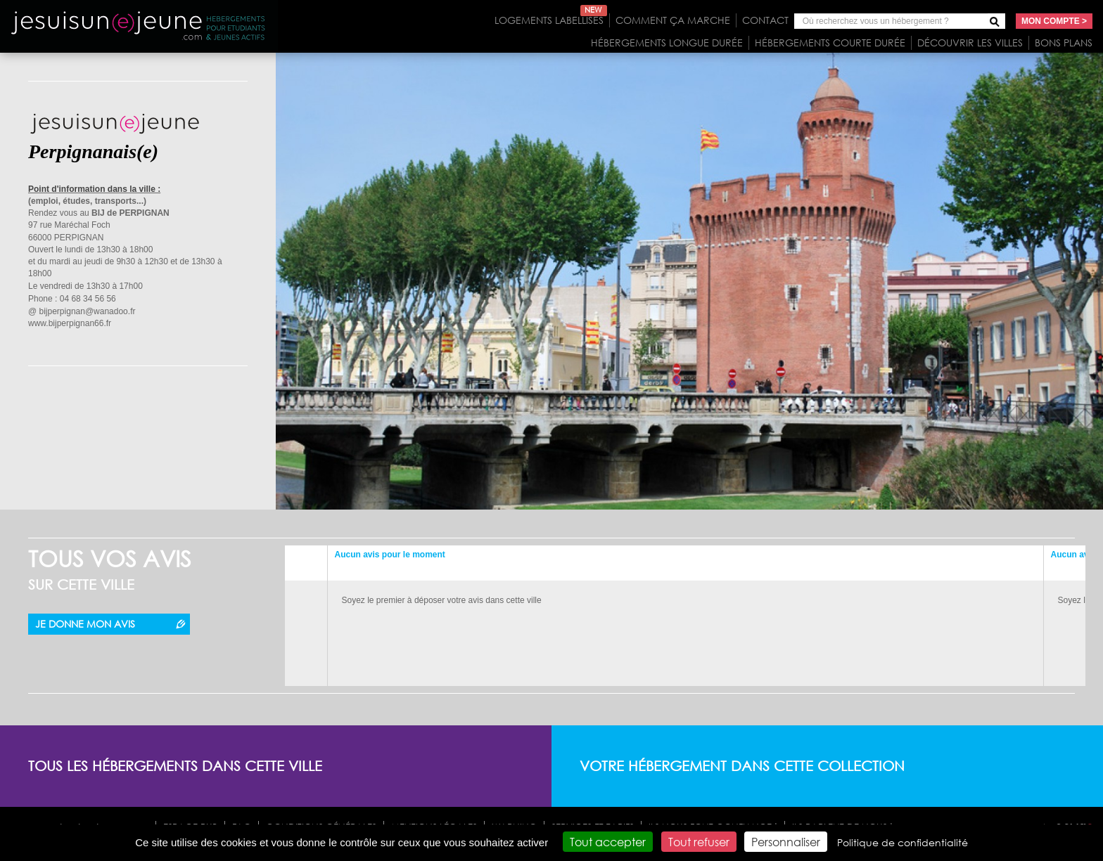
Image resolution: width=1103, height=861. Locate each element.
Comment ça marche (673, 20)
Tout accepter (608, 841)
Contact (765, 20)
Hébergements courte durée (830, 42)
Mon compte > (1054, 21)
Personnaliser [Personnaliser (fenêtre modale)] (785, 841)
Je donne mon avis (85, 623)
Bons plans (1063, 42)
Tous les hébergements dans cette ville (175, 766)
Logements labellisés (551, 20)
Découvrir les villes (970, 42)
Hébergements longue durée (667, 42)
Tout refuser (698, 841)
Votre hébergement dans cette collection (742, 766)
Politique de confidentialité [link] (902, 842)
